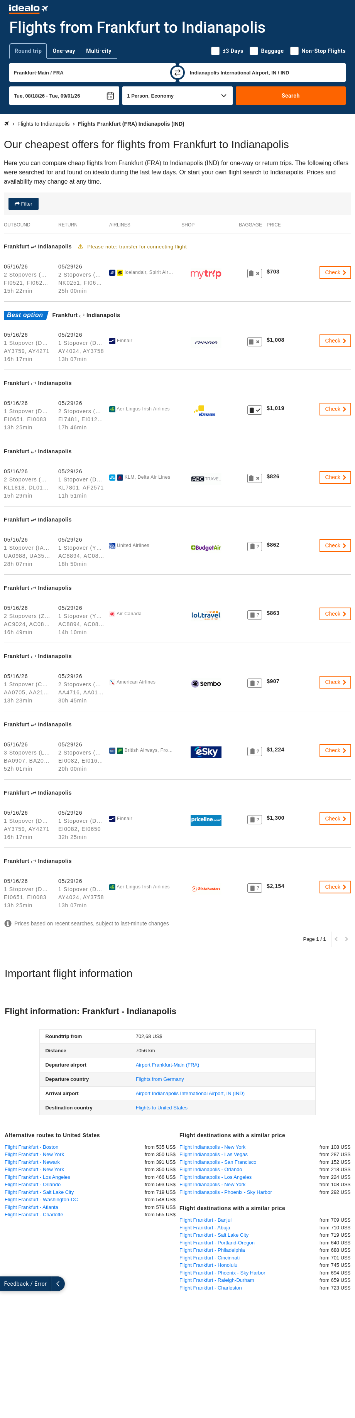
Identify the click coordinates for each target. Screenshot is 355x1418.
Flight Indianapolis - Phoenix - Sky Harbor (225, 1192)
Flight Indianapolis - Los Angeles (215, 1177)
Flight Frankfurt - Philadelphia (212, 1250)
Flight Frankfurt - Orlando (33, 1184)
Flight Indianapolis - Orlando (210, 1169)
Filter (26, 204)
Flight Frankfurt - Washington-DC (41, 1199)
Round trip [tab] (28, 51)
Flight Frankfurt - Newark (32, 1162)
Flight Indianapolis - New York (212, 1147)
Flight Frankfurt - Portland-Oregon (217, 1243)
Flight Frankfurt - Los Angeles (37, 1177)
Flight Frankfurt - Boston (31, 1147)
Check (336, 272)
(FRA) (167, 1065)
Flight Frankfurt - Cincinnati (209, 1258)
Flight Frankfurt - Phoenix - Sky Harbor (222, 1273)
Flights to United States (162, 1108)
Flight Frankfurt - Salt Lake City (39, 1192)
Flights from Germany (160, 1079)
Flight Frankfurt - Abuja (204, 1228)
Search (291, 96)
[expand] (7, 1283)
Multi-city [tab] (99, 51)
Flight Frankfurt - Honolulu (208, 1265)
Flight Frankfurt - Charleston (210, 1288)
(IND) (190, 1093)
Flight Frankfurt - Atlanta (31, 1207)
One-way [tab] (63, 51)
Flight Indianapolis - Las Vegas (213, 1154)
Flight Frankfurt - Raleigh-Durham (216, 1280)
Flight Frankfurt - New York (34, 1154)
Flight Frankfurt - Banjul (205, 1220)
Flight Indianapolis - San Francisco (217, 1162)
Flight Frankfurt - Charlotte (34, 1214)
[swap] (177, 72)
